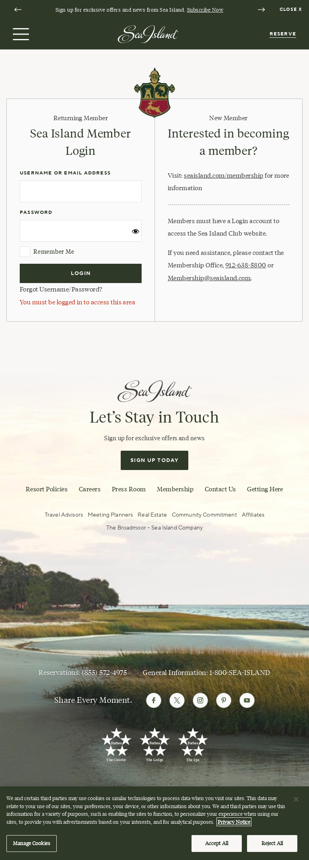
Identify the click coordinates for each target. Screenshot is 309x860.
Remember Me (47, 251)
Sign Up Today (154, 460)
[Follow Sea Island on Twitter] (177, 700)
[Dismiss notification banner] (291, 9)
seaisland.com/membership (223, 175)
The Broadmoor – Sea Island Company (154, 528)
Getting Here (265, 489)
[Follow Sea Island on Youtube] (247, 700)
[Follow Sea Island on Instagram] (200, 700)
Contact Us (220, 489)
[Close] (296, 802)
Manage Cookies (31, 846)
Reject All (272, 846)
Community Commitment (204, 515)
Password (36, 212)
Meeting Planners (110, 515)
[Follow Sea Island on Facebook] (153, 700)
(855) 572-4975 (104, 673)
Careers (90, 489)
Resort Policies (47, 489)
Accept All (216, 846)
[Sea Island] (148, 33)
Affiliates (253, 515)
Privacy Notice (234, 824)
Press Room (129, 489)
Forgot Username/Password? (61, 289)
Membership (175, 489)
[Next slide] (261, 9)
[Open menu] (20, 34)
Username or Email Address (65, 173)
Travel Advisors (64, 515)
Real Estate (152, 515)
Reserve (283, 34)
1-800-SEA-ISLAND (240, 673)
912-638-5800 (245, 265)
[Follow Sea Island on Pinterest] (223, 700)
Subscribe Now (205, 9)
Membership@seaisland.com (209, 278)
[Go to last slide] (17, 9)
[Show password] (136, 233)
